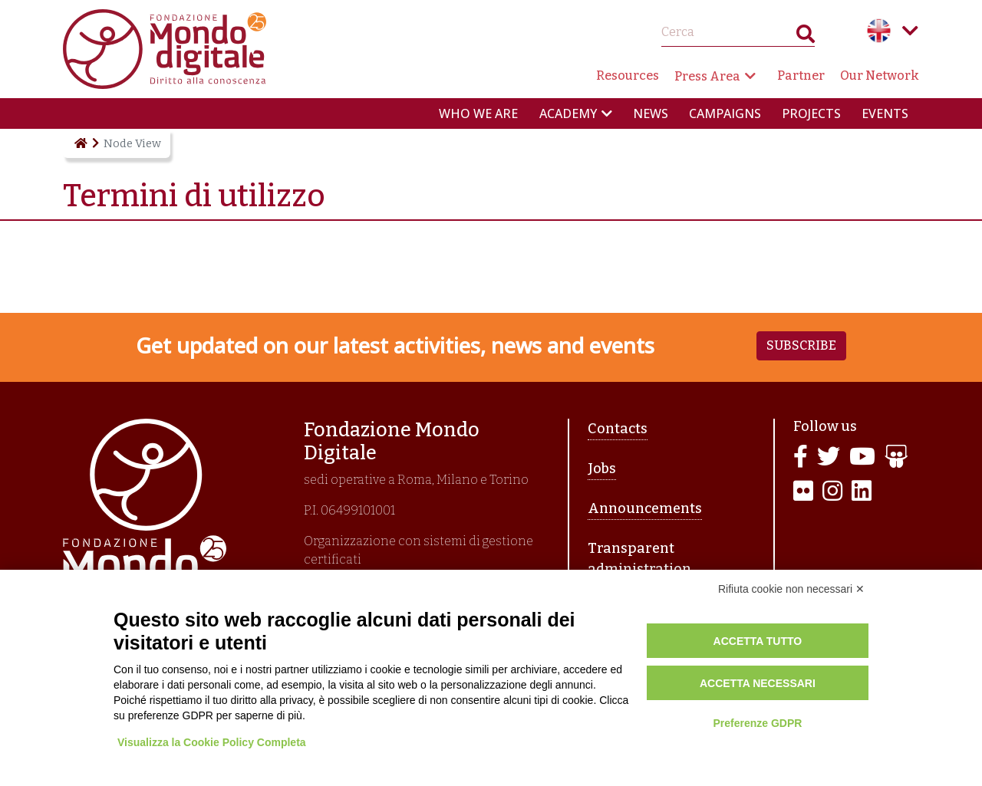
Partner (801, 75)
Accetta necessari (758, 683)
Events (885, 113)
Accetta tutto (757, 641)
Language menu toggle (910, 30)
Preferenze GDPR (757, 723)
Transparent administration (639, 558)
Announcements (645, 508)
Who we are (478, 113)
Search (805, 37)
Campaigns (725, 113)
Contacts (618, 428)
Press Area (707, 76)
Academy (568, 113)
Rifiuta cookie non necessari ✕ (791, 589)
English (879, 30)
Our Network (879, 75)
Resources (627, 75)
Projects (811, 113)
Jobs (602, 468)
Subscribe (801, 345)
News (650, 113)
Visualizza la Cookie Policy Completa (211, 742)
